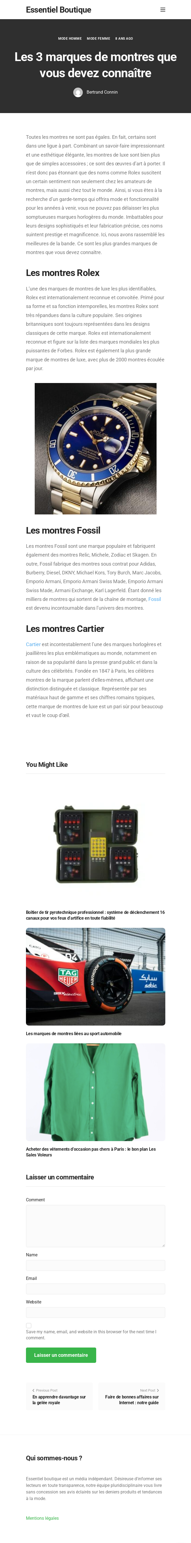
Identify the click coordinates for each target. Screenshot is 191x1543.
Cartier (33, 644)
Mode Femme (98, 39)
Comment (35, 1199)
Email (31, 1278)
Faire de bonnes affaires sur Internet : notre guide (131, 1399)
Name (31, 1254)
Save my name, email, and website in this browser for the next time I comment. (91, 1334)
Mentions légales (42, 1518)
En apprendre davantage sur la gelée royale (59, 1399)
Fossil (154, 599)
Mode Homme (70, 39)
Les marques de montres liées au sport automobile (74, 1033)
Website (33, 1302)
